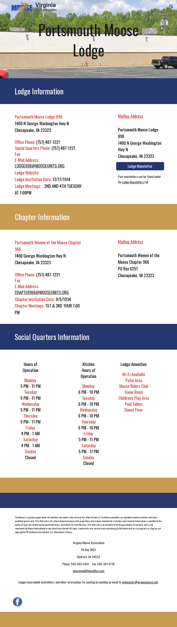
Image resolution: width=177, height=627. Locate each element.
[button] (5, 6)
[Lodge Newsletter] (140, 166)
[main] (88, 39)
